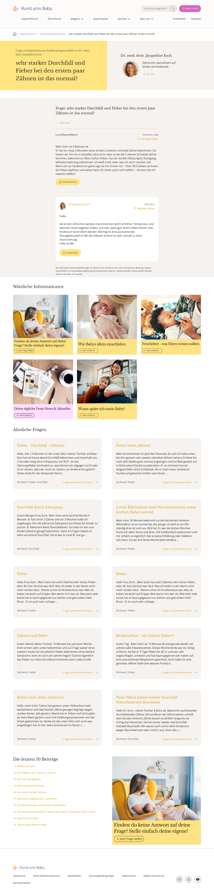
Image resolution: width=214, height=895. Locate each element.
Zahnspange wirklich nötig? (32, 824)
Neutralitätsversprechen (46, 875)
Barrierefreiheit (21, 882)
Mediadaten (74, 875)
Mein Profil (192, 8)
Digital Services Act (154, 875)
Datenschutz (129, 875)
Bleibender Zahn (26, 766)
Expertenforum (30, 18)
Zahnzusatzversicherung (30, 785)
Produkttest (179, 18)
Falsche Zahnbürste (27, 818)
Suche (173, 9)
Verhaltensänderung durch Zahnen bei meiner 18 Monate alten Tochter (56, 811)
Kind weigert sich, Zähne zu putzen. (36, 772)
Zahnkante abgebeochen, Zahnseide (37, 798)
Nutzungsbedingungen (101, 875)
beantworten (70, 181)
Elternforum (54, 18)
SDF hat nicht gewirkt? (29, 779)
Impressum (19, 875)
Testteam (196, 18)
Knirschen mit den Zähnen (31, 792)
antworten (72, 252)
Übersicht (65, 122)
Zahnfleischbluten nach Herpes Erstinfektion (41, 805)
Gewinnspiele (100, 18)
